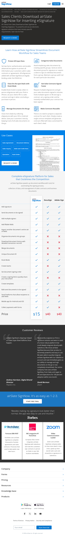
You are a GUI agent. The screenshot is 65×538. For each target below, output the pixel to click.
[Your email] (24, 527)
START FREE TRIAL (32, 401)
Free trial (56, 4)
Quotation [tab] (5, 154)
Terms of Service (18, 520)
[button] (62, 4)
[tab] (32, 469)
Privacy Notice (29, 520)
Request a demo (10, 38)
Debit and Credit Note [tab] (21, 149)
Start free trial (44, 528)
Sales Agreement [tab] (7, 143)
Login (49, 4)
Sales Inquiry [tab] (6, 149)
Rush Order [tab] (16, 154)
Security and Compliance (44, 520)
